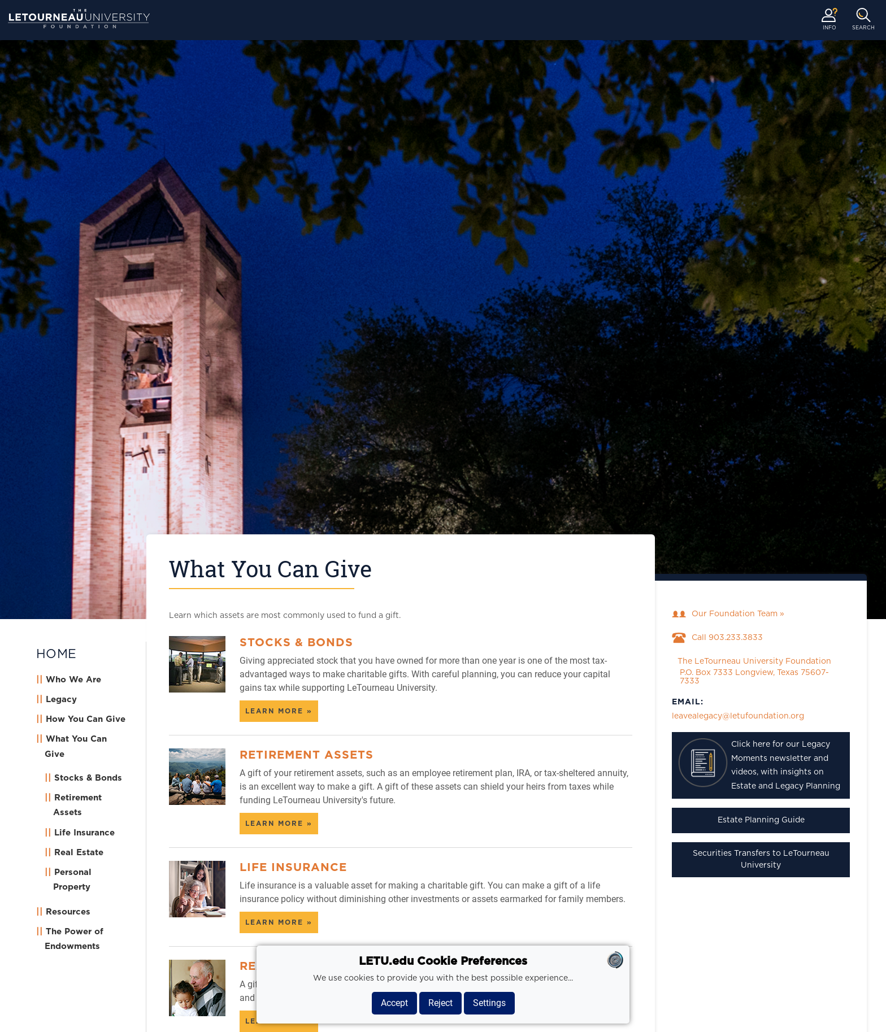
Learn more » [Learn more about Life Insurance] (278, 922)
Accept (394, 1003)
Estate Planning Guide (761, 820)
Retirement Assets (306, 755)
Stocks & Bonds (88, 778)
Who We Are (73, 680)
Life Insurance (84, 833)
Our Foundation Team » (728, 614)
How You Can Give (85, 719)
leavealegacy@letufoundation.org (738, 716)
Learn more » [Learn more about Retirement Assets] (278, 823)
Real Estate (78, 852)
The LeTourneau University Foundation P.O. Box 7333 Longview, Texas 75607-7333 (751, 671)
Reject (440, 1003)
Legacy (61, 699)
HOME (56, 654)
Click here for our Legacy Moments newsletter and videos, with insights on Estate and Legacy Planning (758, 764)
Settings (489, 1003)
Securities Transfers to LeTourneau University (761, 859)
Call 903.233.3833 (717, 638)
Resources (68, 912)
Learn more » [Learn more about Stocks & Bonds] (278, 711)
